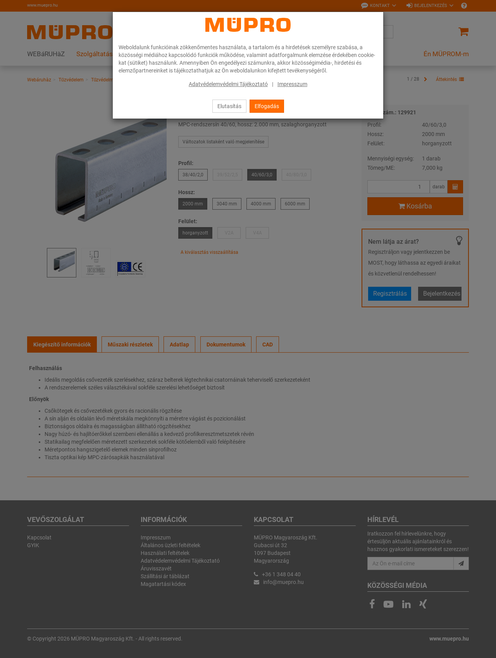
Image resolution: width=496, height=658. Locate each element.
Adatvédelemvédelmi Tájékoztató (228, 84)
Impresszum (292, 84)
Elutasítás (229, 106)
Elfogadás (267, 106)
